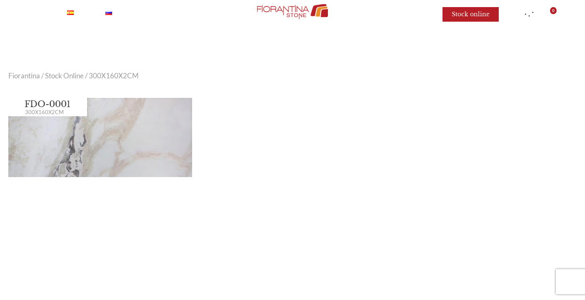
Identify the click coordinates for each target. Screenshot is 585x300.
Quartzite (222, 42)
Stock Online (64, 76)
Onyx (179, 42)
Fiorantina (24, 76)
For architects (433, 42)
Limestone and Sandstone (346, 42)
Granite (270, 42)
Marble (139, 42)
